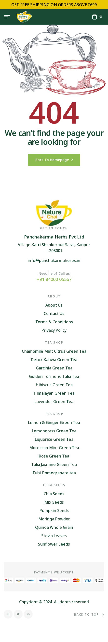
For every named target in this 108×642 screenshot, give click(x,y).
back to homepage (54, 159)
